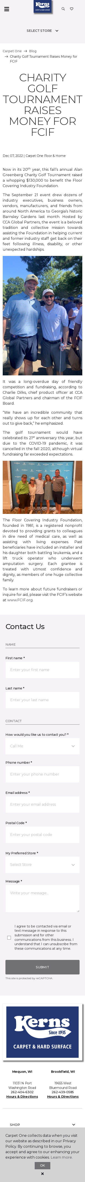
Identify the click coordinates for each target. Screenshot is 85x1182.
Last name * (14, 688)
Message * (13, 881)
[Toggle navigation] (7, 9)
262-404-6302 (22, 1092)
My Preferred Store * (21, 853)
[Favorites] (71, 9)
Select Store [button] (39, 31)
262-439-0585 (63, 1092)
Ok (42, 1165)
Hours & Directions (22, 1097)
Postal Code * (16, 823)
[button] (63, 9)
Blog (32, 51)
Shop (42, 1125)
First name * (15, 658)
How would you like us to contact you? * (36, 734)
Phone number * (18, 762)
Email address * (17, 792)
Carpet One (12, 51)
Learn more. (62, 1157)
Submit (42, 967)
